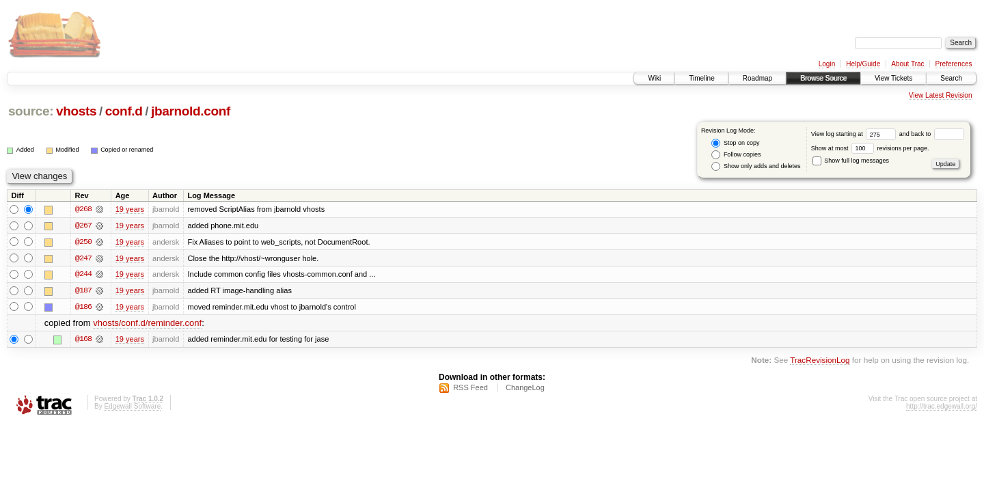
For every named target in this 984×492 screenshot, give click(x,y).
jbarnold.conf (190, 111)
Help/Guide (863, 64)
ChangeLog (525, 389)
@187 (83, 291)
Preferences (953, 64)
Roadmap (757, 78)
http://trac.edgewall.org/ (941, 407)
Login (827, 64)
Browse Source (823, 78)
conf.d (124, 111)
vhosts (76, 111)
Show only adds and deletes (755, 166)
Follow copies (736, 154)
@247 (83, 258)
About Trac (907, 64)
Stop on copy (735, 143)
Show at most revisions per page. (870, 148)
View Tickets (893, 78)
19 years (129, 209)
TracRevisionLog (819, 361)
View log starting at (855, 134)
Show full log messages (850, 160)
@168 (83, 340)
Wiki (654, 78)
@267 (83, 225)
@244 (83, 274)
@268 (83, 209)
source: (30, 111)
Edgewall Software (132, 407)
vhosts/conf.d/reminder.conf (147, 324)
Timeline (701, 78)
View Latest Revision (940, 95)
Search (951, 78)
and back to (931, 134)
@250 (83, 241)
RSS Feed (470, 389)
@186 (83, 307)
